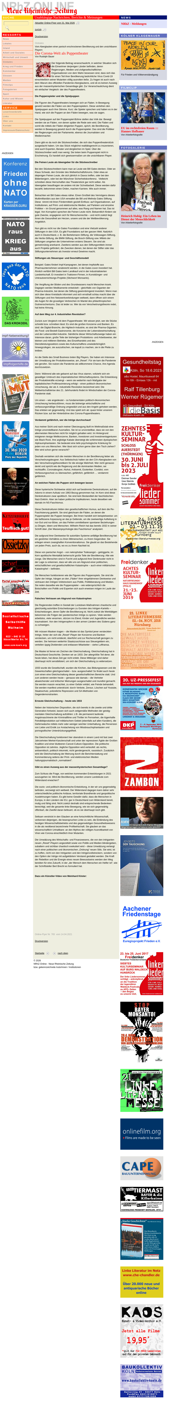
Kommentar (9, 71)
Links (6, 116)
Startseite (39, 953)
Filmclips (8, 85)
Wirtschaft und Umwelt (15, 57)
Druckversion (41, 36)
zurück (38, 29)
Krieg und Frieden (13, 66)
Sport (6, 94)
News (6, 39)
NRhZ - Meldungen (134, 24)
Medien (7, 80)
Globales (8, 62)
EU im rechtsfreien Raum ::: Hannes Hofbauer (139, 129)
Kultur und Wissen (13, 98)
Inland (6, 48)
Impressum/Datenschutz (16, 130)
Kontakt (7, 125)
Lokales (7, 43)
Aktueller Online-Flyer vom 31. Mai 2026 (55, 23)
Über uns (8, 121)
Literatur (7, 103)
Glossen (7, 76)
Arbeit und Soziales (14, 53)
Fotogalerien (10, 89)
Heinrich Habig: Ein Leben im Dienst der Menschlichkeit (141, 217)
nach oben (63, 953)
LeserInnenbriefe (12, 112)
